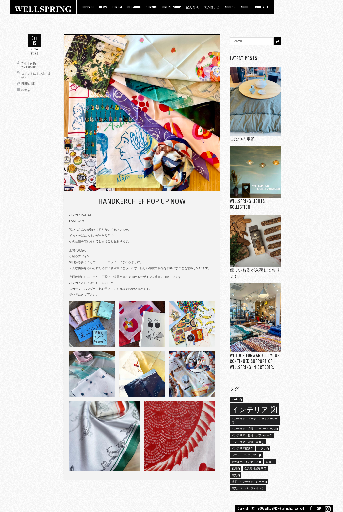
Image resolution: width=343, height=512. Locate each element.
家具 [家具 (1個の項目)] (270, 461)
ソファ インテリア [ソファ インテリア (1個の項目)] (246, 455)
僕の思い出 (212, 7)
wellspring (29, 67)
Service (151, 7)
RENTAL (117, 7)
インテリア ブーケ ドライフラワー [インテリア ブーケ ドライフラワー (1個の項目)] (255, 420)
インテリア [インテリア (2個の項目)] (254, 409)
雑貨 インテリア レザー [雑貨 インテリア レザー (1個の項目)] (249, 481)
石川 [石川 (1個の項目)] (236, 468)
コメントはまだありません (36, 75)
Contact (262, 7)
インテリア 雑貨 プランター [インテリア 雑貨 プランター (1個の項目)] (252, 435)
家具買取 (192, 7)
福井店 (25, 90)
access (230, 7)
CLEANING (134, 7)
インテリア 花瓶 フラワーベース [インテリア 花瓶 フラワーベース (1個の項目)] (255, 428)
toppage (87, 7)
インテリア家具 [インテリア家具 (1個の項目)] (242, 448)
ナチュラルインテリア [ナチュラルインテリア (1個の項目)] (246, 461)
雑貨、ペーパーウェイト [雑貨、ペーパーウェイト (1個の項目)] (248, 488)
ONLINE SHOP (171, 7)
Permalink (28, 83)
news (103, 7)
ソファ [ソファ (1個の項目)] (263, 448)
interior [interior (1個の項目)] (237, 399)
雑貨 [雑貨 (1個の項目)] (236, 475)
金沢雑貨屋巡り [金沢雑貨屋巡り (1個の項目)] (255, 468)
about (245, 7)
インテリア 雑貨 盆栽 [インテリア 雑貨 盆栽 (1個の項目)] (248, 442)
